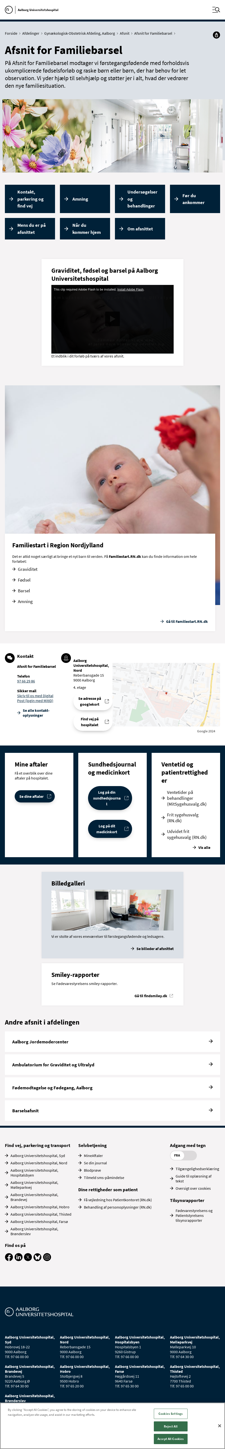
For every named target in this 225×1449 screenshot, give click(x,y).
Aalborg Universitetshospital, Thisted (41, 1214)
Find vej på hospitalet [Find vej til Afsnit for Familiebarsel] (90, 721)
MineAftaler (93, 1155)
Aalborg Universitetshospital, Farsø (39, 1221)
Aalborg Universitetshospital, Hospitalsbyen (34, 1173)
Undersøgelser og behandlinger (142, 199)
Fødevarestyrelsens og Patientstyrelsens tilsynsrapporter (194, 1215)
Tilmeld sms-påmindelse (104, 1177)
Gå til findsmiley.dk (151, 995)
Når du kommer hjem (86, 228)
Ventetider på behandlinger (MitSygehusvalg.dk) (187, 798)
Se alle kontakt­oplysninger (36, 713)
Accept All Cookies (171, 1439)
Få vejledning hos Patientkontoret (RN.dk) (118, 1199)
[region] (112, 1426)
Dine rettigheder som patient (108, 1189)
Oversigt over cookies (193, 1188)
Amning (80, 199)
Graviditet (27, 569)
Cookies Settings (170, 1414)
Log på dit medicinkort (106, 828)
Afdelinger (32, 33)
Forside (12, 33)
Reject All (171, 1426)
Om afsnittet (140, 229)
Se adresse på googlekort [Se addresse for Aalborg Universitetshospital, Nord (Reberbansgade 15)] (89, 701)
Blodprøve (92, 1170)
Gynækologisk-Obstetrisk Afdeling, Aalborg (80, 33)
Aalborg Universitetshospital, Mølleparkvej (34, 1185)
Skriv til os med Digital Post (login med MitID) (35, 698)
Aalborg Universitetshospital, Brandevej (34, 1197)
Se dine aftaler (31, 796)
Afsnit (126, 33)
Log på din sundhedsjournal (107, 798)
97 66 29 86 (26, 681)
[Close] (219, 1425)
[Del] (216, 35)
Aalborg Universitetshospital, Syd (38, 1155)
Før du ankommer (193, 199)
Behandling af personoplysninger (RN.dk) (118, 1207)
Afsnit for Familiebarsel (154, 33)
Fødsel (24, 580)
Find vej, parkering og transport (37, 1145)
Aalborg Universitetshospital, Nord (39, 1162)
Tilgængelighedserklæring (197, 1168)
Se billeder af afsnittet (155, 948)
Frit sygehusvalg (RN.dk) (183, 817)
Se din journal (95, 1162)
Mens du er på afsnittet (31, 228)
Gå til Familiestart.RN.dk (187, 621)
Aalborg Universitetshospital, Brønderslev (34, 1231)
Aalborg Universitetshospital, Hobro (40, 1206)
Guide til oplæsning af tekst (194, 1178)
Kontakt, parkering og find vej (30, 199)
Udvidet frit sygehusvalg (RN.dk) (187, 834)
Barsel (24, 591)
